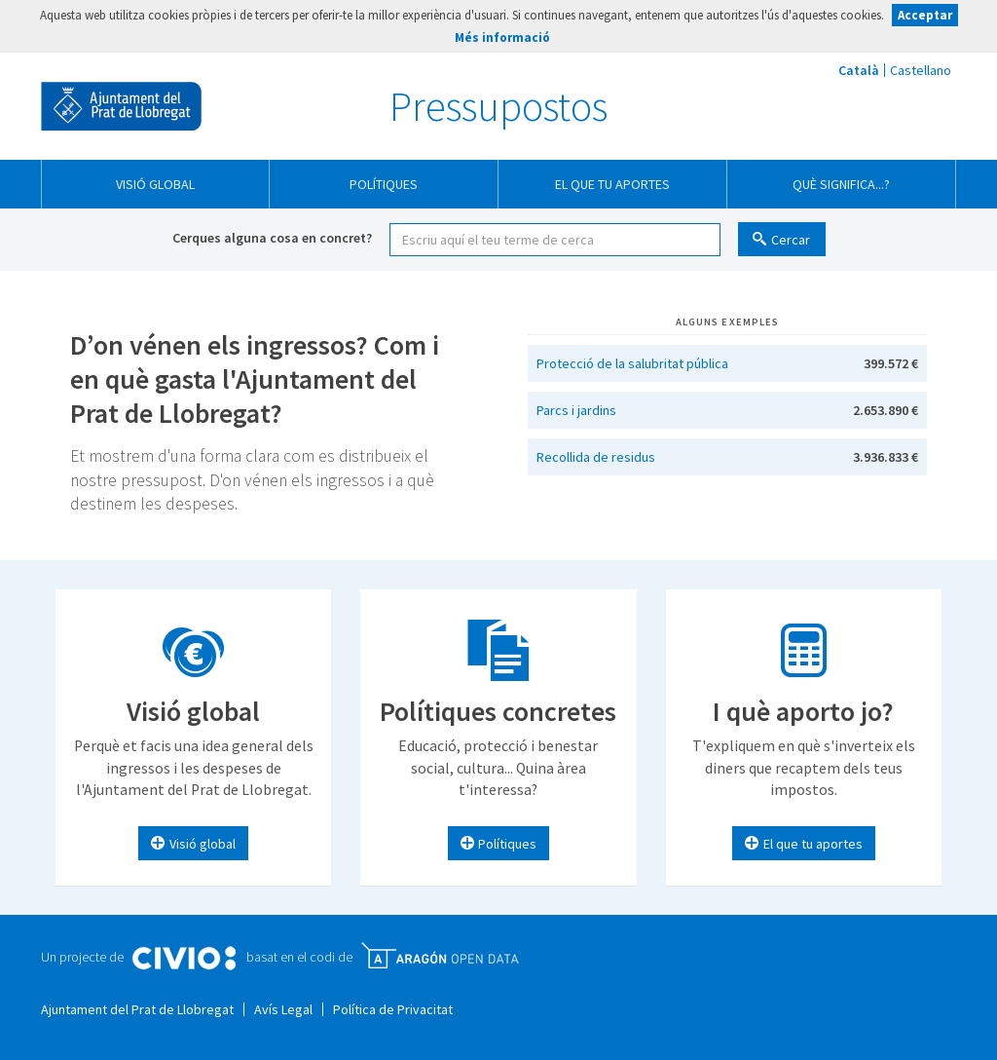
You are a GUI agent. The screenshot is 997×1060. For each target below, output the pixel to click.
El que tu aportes (612, 184)
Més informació (502, 37)
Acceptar (925, 15)
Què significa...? (841, 184)
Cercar (790, 239)
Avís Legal (283, 1009)
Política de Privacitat (393, 1009)
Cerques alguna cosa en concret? (272, 237)
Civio (183, 958)
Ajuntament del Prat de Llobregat (121, 106)
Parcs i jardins (576, 410)
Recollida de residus (595, 457)
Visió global (155, 184)
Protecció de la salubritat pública (632, 363)
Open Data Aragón (439, 955)
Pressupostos (498, 106)
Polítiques (384, 184)
